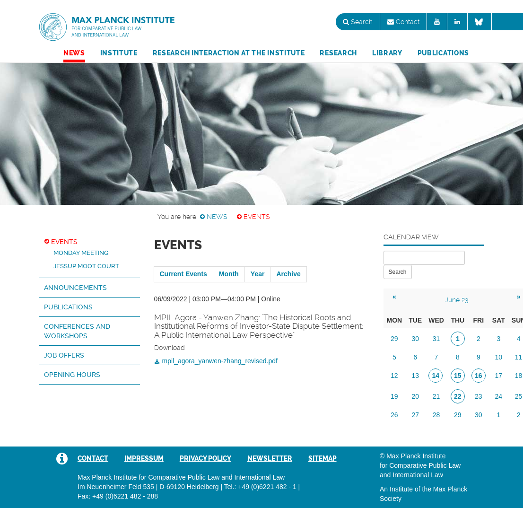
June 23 (456, 300)
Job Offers (64, 355)
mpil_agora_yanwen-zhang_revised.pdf (220, 361)
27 (415, 415)
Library (387, 53)
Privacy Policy (205, 458)
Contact (403, 22)
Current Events (183, 274)
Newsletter (269, 458)
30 (415, 338)
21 (436, 396)
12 (394, 375)
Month (229, 274)
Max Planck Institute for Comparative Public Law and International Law (106, 27)
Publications (443, 53)
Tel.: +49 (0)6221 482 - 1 (260, 486)
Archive (288, 274)
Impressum (144, 458)
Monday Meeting (80, 252)
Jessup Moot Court (86, 266)
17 (499, 375)
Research (338, 53)
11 (519, 357)
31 (436, 338)
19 (394, 396)
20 (415, 396)
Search (358, 22)
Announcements (75, 287)
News (74, 53)
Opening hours (72, 374)
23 (478, 396)
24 (499, 396)
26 (394, 415)
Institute (119, 53)
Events (257, 216)
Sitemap (322, 458)
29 (394, 338)
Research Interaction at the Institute (229, 53)
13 (415, 375)
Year (258, 274)
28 (436, 415)
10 (499, 357)
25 (519, 396)
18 (519, 375)
